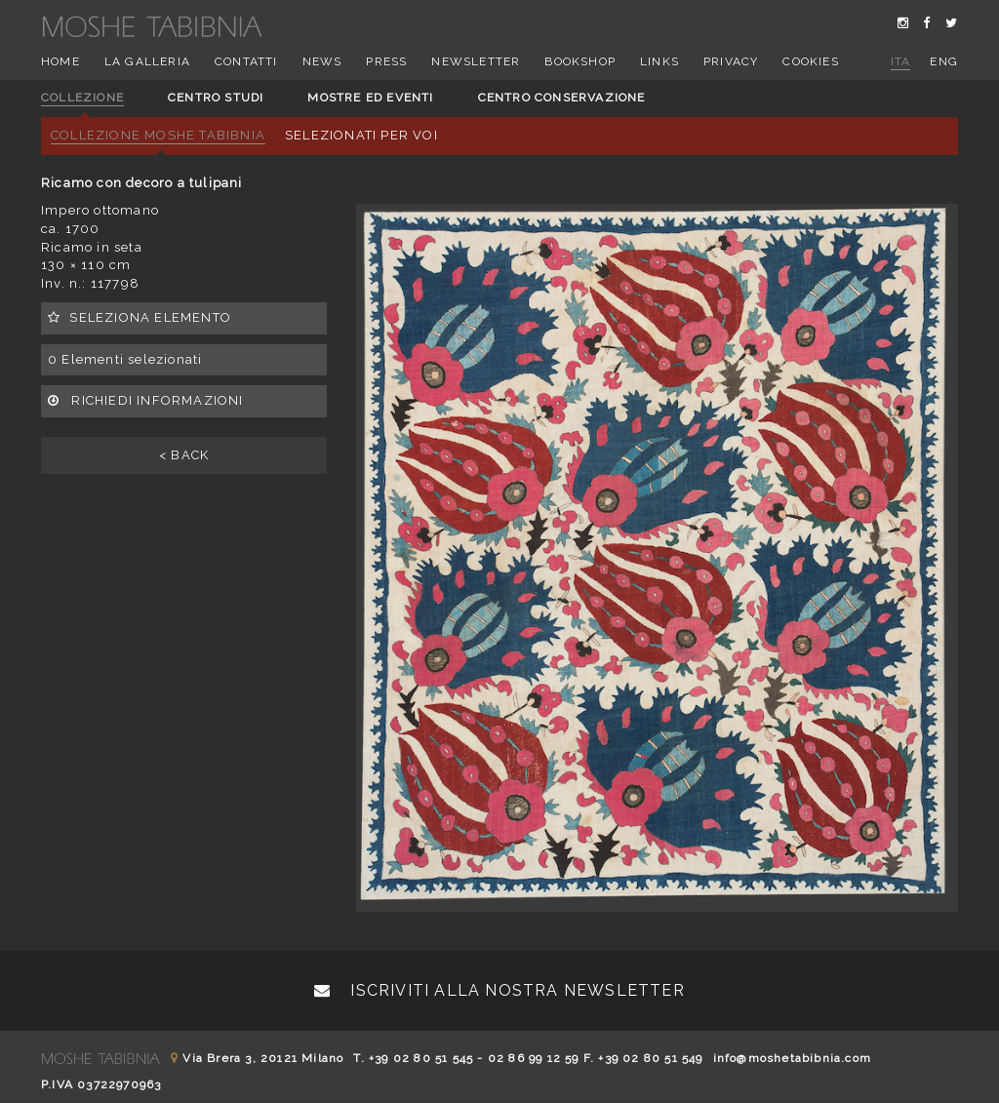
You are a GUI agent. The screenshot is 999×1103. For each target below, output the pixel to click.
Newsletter (475, 61)
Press (386, 61)
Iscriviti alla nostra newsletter (499, 990)
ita (901, 61)
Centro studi (215, 97)
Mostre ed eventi (370, 97)
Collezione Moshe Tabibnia (158, 135)
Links (659, 61)
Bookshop (580, 61)
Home (60, 61)
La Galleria (147, 61)
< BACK (184, 455)
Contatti (246, 61)
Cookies (810, 61)
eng (944, 61)
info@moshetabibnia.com (792, 1058)
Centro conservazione (562, 97)
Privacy (730, 61)
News (322, 61)
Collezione (82, 97)
